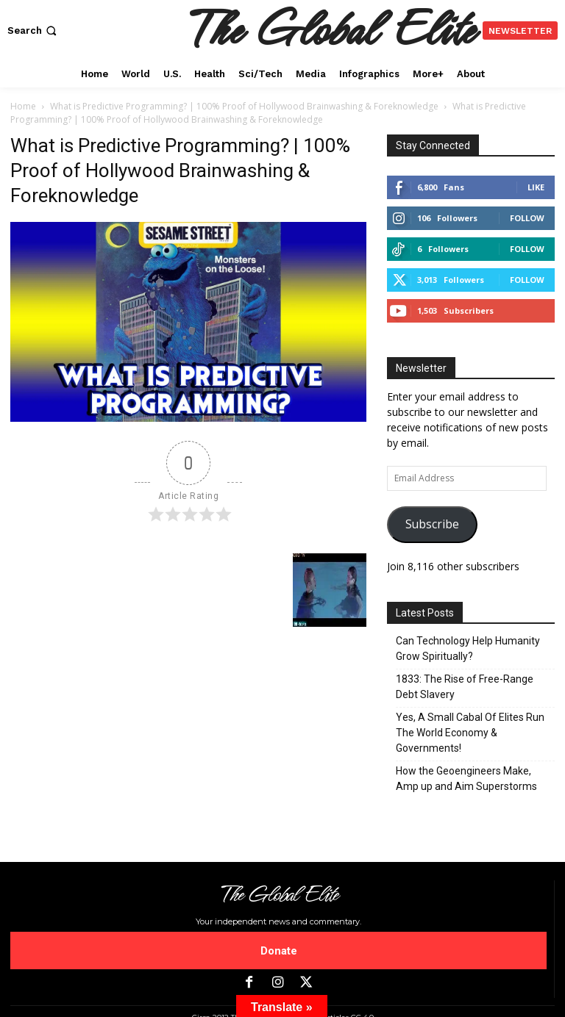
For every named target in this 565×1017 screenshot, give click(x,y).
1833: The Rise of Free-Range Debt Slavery (464, 686)
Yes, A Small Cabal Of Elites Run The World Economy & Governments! (470, 732)
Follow (527, 217)
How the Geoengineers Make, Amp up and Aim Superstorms (466, 778)
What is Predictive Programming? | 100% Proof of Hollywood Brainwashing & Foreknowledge (244, 106)
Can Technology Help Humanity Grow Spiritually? (468, 648)
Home (23, 106)
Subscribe (432, 524)
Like (535, 187)
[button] (33, 30)
